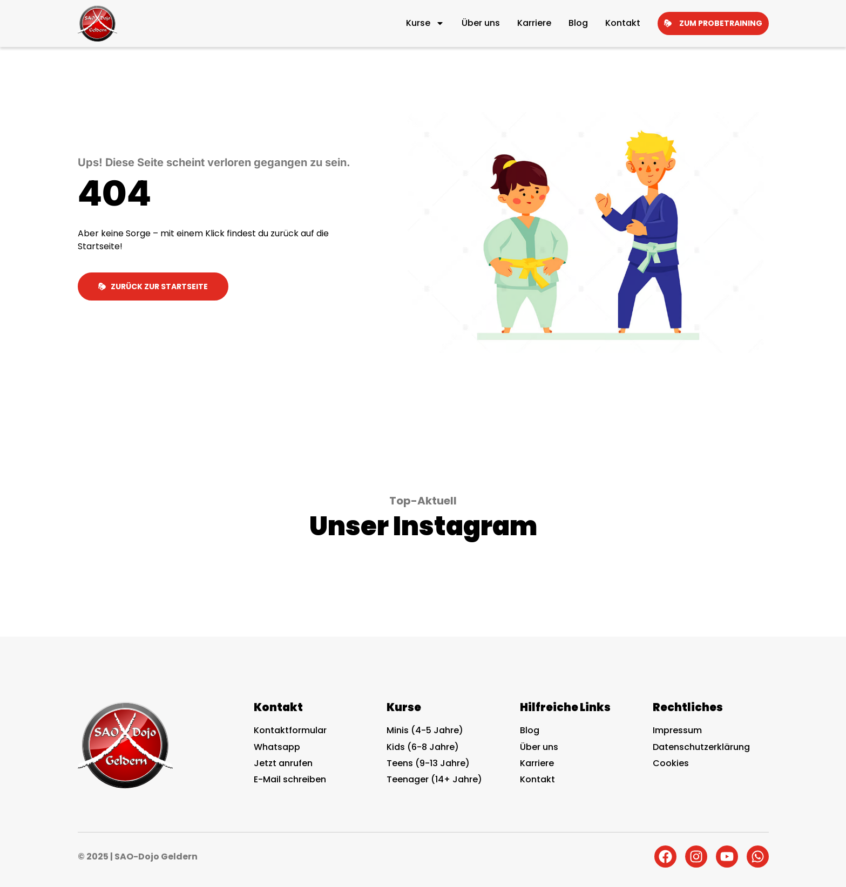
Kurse (425, 23)
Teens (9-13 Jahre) (428, 763)
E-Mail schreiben (290, 779)
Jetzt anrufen (283, 763)
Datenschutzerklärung (701, 747)
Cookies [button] (671, 763)
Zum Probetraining (713, 23)
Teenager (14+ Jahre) (434, 779)
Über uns (481, 23)
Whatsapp (277, 747)
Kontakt (622, 23)
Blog (578, 23)
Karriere (534, 23)
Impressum (677, 730)
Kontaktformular (290, 730)
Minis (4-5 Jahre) (425, 730)
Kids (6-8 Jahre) (423, 747)
